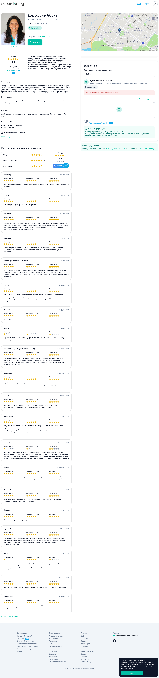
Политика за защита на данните (29, 649)
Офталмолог (54, 651)
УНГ (50, 644)
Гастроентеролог (55, 646)
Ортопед (52, 654)
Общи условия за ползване (28, 646)
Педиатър (53, 641)
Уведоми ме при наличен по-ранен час (104, 122)
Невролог (53, 649)
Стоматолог (53, 659)
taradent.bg (5, 137)
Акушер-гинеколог (56, 636)
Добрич (84, 657)
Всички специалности (57, 662)
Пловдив (84, 639)
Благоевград (86, 646)
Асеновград (85, 644)
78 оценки (13, 67)
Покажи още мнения (9, 617)
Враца (83, 654)
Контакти (21, 651)
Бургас (83, 649)
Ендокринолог (54, 639)
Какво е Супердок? (24, 636)
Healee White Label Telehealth (125, 636)
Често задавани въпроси (115, 149)
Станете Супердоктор (25, 641)
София (83, 636)
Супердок (23, 639)
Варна (83, 641)
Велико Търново (87, 651)
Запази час (35, 42)
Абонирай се (144, 4)
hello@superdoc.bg (147, 149)
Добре (131, 673)
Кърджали (85, 659)
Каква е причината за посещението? (98, 70)
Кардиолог (53, 657)
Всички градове (87, 662)
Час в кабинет (35, 28)
